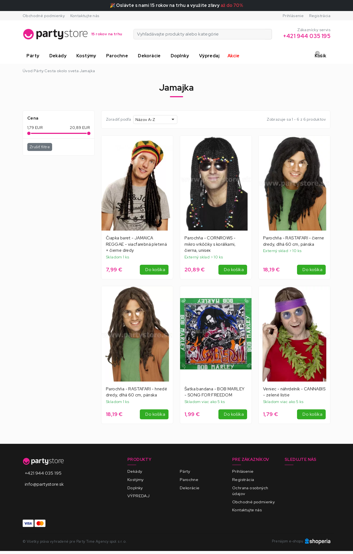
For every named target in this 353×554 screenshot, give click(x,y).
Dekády (134, 471)
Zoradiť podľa (118, 119)
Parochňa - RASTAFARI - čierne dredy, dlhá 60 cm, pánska (293, 241)
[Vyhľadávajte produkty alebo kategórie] (268, 34)
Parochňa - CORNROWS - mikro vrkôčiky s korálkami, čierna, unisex (210, 244)
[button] (34, 56)
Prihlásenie (293, 15)
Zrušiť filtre (40, 146)
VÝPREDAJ (138, 495)
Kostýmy (135, 479)
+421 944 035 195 (43, 473)
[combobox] (155, 119)
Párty (185, 471)
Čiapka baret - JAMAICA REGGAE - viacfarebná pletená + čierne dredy (136, 244)
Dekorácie (190, 487)
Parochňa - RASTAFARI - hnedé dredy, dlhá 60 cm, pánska (136, 392)
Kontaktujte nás (85, 15)
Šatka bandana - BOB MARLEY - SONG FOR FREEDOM (214, 392)
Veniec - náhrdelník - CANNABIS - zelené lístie (294, 392)
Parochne (189, 479)
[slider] (29, 133)
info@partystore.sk (44, 484)
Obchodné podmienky (44, 15)
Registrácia (319, 15)
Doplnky (135, 487)
